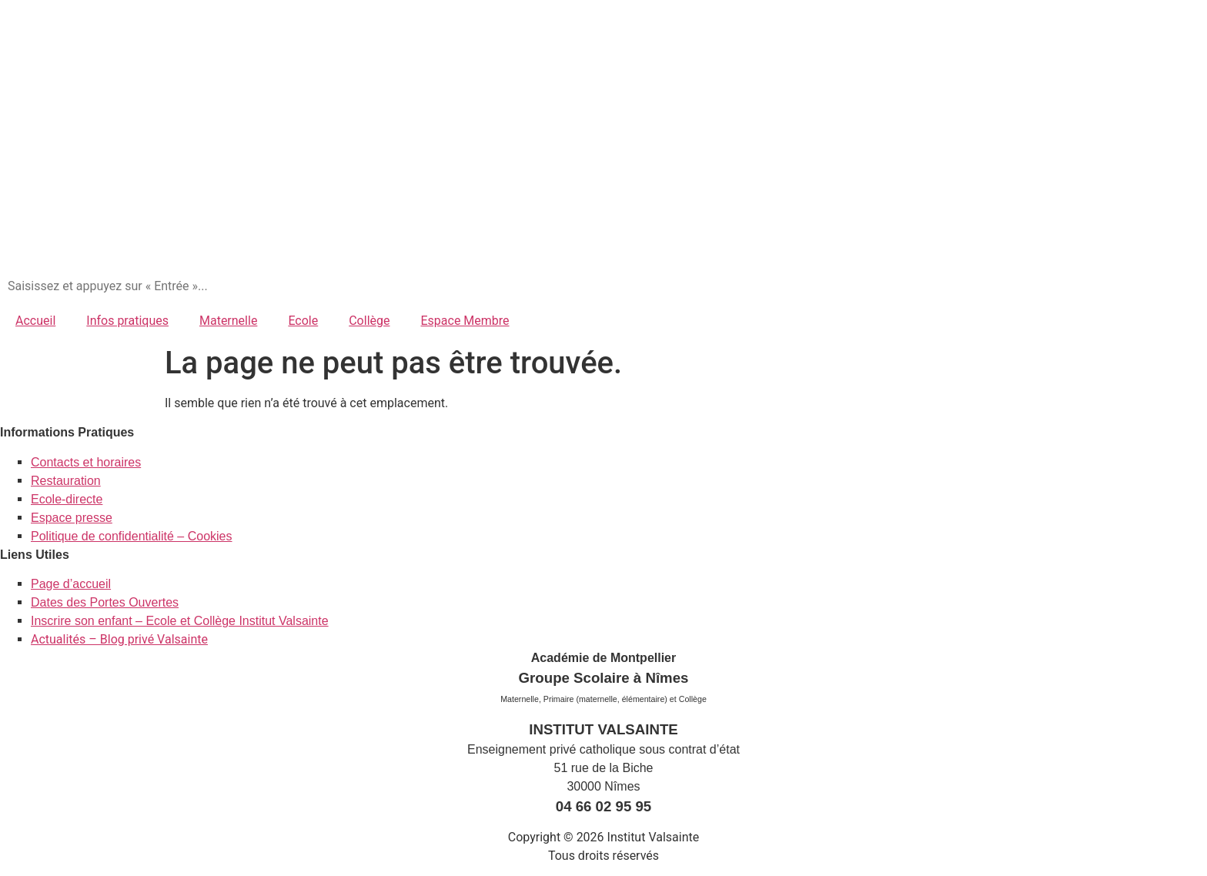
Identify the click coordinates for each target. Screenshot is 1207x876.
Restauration (66, 480)
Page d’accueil (71, 583)
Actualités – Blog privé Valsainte (119, 639)
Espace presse (71, 517)
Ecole (303, 320)
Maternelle (228, 320)
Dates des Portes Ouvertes (105, 602)
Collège (369, 320)
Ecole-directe (66, 499)
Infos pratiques (127, 320)
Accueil (35, 320)
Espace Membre (464, 320)
